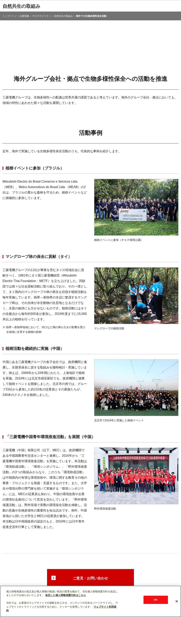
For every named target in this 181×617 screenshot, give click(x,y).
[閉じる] (176, 601)
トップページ (10, 16)
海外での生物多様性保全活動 (91, 16)
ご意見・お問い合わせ (90, 578)
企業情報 (24, 16)
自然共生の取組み (21, 6)
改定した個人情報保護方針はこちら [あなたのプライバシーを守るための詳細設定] (65, 595)
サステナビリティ (41, 16)
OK (156, 599)
